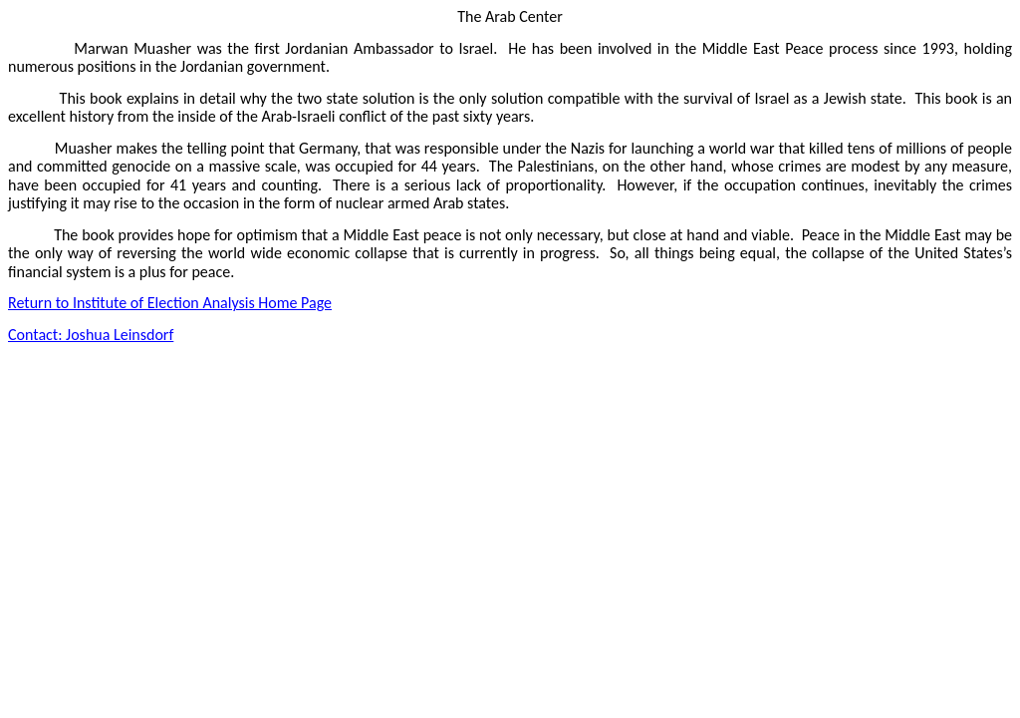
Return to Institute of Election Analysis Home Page (170, 302)
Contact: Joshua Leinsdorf (90, 334)
